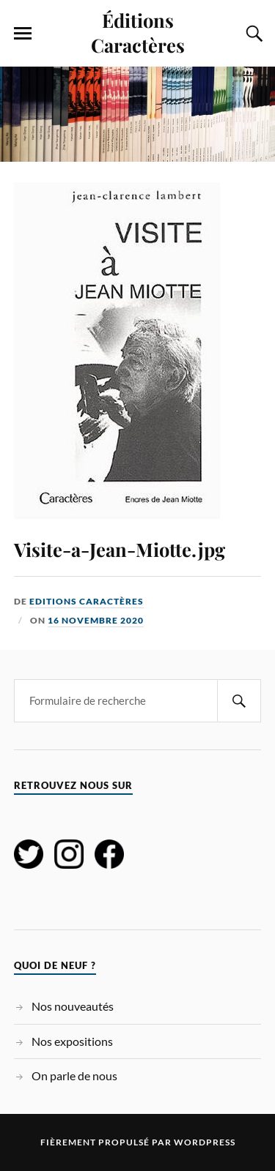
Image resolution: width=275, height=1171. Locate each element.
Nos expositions (72, 1041)
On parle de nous (74, 1075)
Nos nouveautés (73, 1006)
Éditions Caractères (138, 32)
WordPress (204, 1142)
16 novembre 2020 (96, 620)
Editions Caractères (86, 601)
